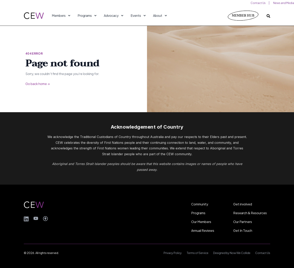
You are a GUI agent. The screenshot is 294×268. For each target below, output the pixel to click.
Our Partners (242, 222)
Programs (198, 213)
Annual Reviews (202, 230)
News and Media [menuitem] (283, 3)
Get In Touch (242, 230)
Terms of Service (197, 253)
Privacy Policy (173, 253)
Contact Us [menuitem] (258, 3)
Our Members (201, 222)
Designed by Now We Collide (231, 253)
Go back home (37, 84)
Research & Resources (250, 213)
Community (199, 204)
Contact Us (262, 253)
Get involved (242, 204)
